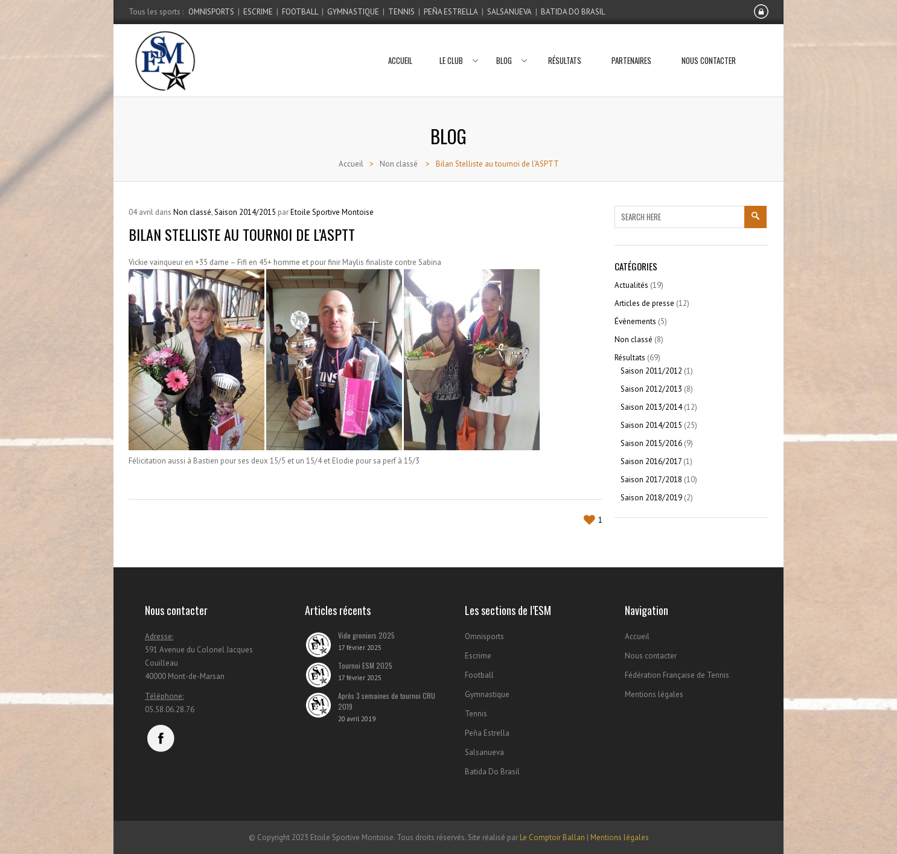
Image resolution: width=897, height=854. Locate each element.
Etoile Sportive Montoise (332, 212)
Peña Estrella (451, 12)
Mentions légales (654, 694)
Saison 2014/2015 (245, 212)
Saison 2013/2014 (651, 407)
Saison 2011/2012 (651, 371)
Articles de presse (644, 303)
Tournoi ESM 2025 (365, 665)
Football (300, 12)
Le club (455, 45)
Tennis (401, 12)
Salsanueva (509, 12)
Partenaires (631, 45)
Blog (508, 45)
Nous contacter (708, 45)
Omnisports (211, 12)
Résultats (564, 45)
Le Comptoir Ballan (552, 837)
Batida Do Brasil (573, 12)
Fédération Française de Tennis (677, 675)
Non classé (399, 164)
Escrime (258, 12)
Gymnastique (353, 12)
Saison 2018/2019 (651, 497)
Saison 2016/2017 (651, 461)
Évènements (635, 321)
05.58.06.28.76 (169, 709)
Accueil (400, 45)
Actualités (631, 285)
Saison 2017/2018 (651, 479)
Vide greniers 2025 (366, 635)
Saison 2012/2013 (651, 389)
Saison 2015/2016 (651, 443)
